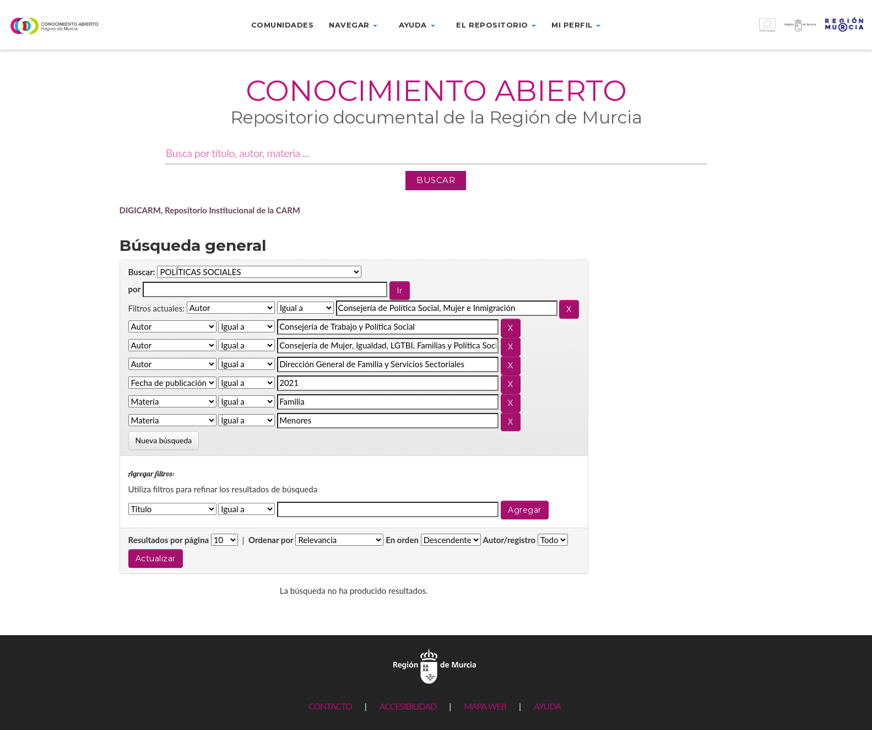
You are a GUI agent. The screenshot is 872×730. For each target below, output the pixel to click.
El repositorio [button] (496, 24)
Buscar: (141, 272)
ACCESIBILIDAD (408, 706)
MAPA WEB (485, 706)
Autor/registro (509, 540)
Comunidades (282, 24)
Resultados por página (168, 540)
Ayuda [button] (417, 24)
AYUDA (547, 706)
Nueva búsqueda (164, 440)
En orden (402, 540)
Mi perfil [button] (575, 24)
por (134, 289)
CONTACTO (330, 706)
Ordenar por (271, 540)
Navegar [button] (353, 24)
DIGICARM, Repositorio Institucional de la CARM (210, 210)
